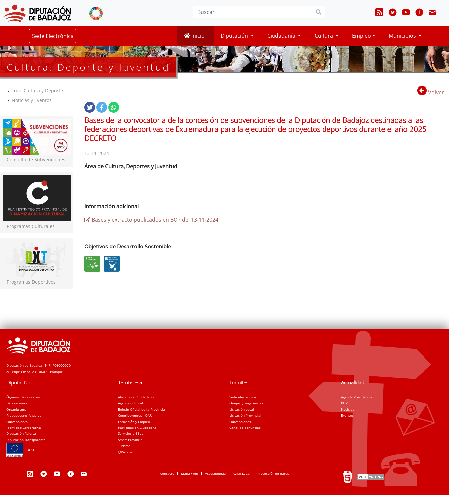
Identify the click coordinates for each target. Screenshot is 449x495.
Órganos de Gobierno (23, 397)
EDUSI (20, 449)
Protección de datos (273, 473)
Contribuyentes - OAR (135, 415)
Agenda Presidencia (356, 397)
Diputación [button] (235, 35)
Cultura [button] (324, 35)
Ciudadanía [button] (282, 35)
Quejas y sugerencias (246, 403)
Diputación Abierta (21, 433)
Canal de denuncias (245, 427)
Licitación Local (241, 409)
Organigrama (16, 409)
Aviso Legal (241, 473)
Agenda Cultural (130, 403)
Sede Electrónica (53, 36)
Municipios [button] (403, 35)
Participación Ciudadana (137, 427)
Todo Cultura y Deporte (37, 90)
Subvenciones (17, 421)
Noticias (347, 409)
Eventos (347, 415)
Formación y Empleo (134, 421)
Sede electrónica (242, 397)
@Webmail (126, 452)
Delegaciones (16, 403)
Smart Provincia (130, 439)
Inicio (194, 35)
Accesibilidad (215, 473)
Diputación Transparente (26, 439)
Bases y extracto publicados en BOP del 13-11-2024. (152, 219)
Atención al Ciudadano (136, 397)
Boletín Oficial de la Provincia (141, 409)
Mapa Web (189, 473)
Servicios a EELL (130, 433)
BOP (344, 403)
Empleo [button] (361, 35)
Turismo (124, 445)
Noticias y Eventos (32, 100)
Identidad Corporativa (23, 427)
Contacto (167, 473)
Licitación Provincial (245, 415)
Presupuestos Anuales (23, 415)
